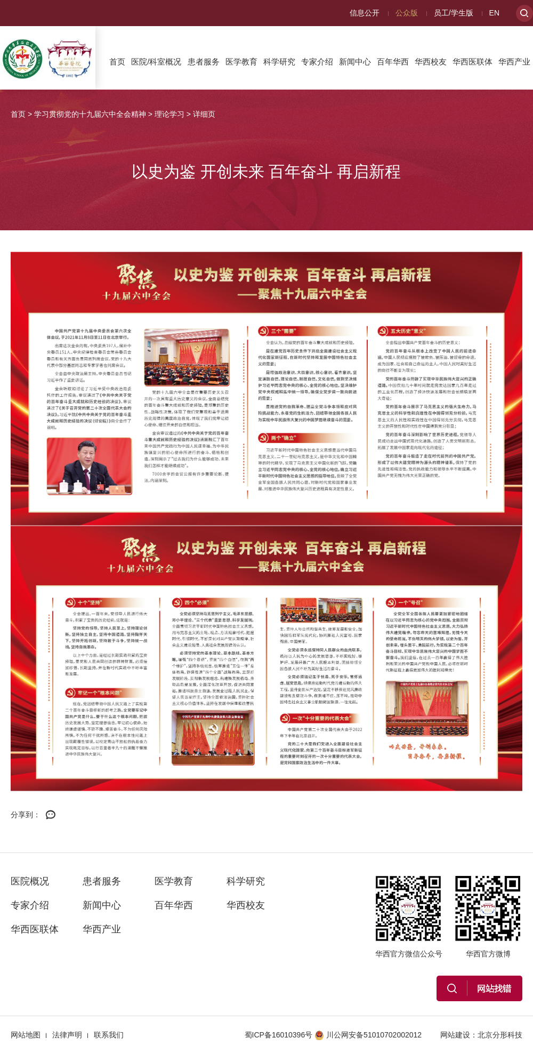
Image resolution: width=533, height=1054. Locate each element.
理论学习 (169, 114)
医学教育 (241, 61)
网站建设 (455, 1035)
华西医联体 (472, 61)
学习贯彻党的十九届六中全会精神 (90, 114)
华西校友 (431, 61)
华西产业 (514, 61)
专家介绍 (317, 61)
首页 (117, 61)
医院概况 (30, 881)
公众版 (406, 13)
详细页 (204, 114)
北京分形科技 (500, 1035)
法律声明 (67, 1035)
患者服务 (204, 61)
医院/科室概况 (156, 61)
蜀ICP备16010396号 (279, 1035)
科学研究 (279, 61)
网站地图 (26, 1035)
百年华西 (393, 61)
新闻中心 (355, 61)
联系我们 (109, 1035)
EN (494, 13)
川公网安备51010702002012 (368, 1035)
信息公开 (364, 13)
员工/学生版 (453, 13)
